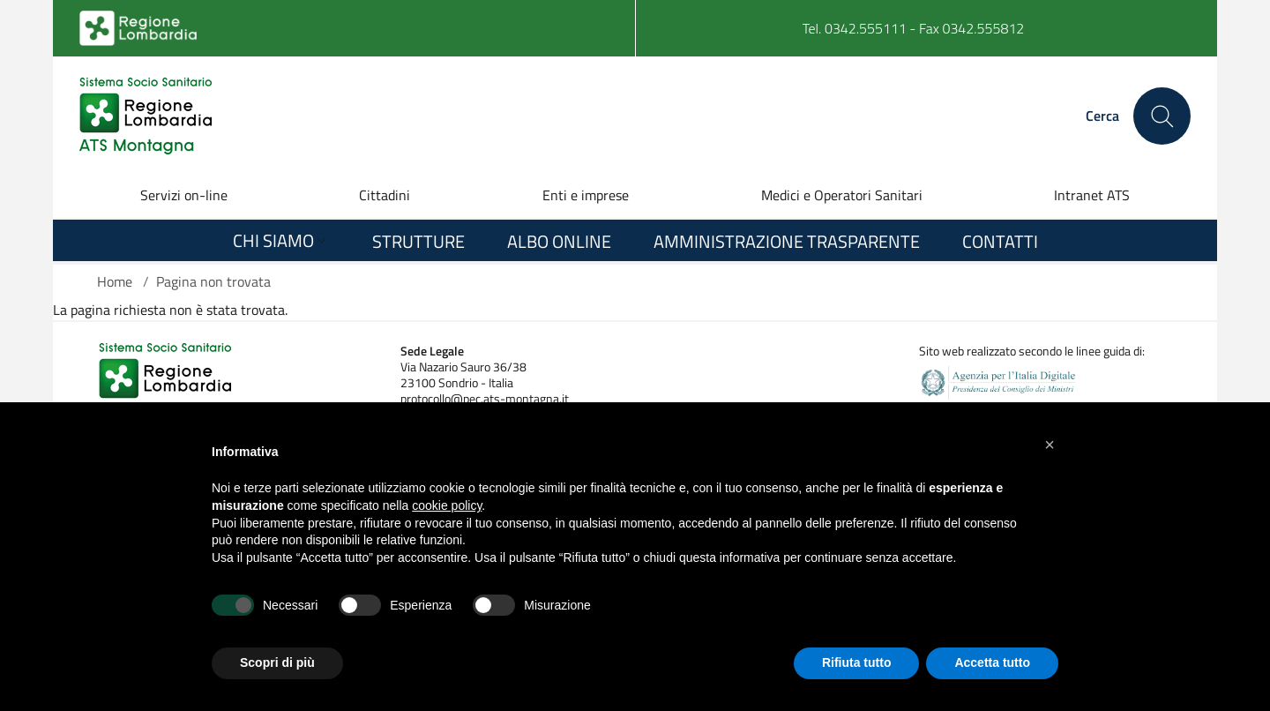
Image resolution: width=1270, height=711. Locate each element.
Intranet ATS (1092, 195)
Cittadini (384, 195)
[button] (1049, 444)
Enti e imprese (585, 195)
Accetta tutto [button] (992, 662)
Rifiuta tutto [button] (857, 662)
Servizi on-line (184, 195)
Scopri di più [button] (277, 662)
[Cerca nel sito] (1162, 116)
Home (114, 281)
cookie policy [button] (447, 505)
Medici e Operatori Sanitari (842, 195)
